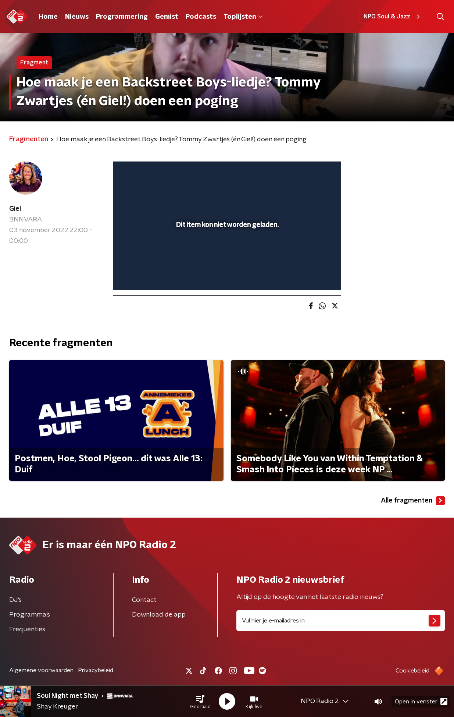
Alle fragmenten (413, 500)
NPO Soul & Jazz (393, 16)
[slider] (226, 254)
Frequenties (27, 629)
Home (48, 17)
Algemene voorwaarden (41, 670)
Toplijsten (243, 17)
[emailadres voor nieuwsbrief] (340, 620)
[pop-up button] (308, 273)
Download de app (159, 614)
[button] (200, 701)
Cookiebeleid (412, 671)
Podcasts (201, 17)
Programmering (122, 17)
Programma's (29, 614)
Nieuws (77, 17)
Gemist (166, 17)
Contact (144, 600)
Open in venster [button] (421, 701)
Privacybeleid (95, 670)
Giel (15, 209)
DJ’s (15, 600)
